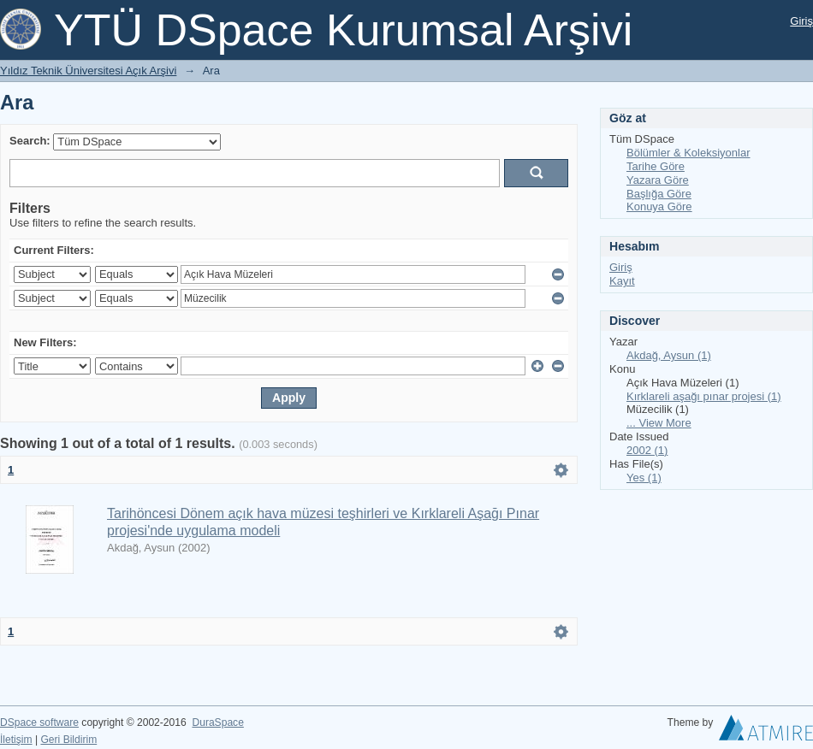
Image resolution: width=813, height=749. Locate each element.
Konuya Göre (659, 206)
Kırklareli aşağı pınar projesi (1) (703, 396)
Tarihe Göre (655, 166)
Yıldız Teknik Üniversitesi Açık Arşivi (88, 70)
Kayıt (622, 280)
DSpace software (39, 722)
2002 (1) (647, 450)
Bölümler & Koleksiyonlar (688, 152)
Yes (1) (644, 477)
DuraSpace (217, 722)
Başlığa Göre (658, 193)
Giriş (801, 21)
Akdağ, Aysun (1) (668, 355)
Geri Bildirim (68, 740)
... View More (658, 422)
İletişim (16, 740)
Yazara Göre (657, 180)
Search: (29, 140)
